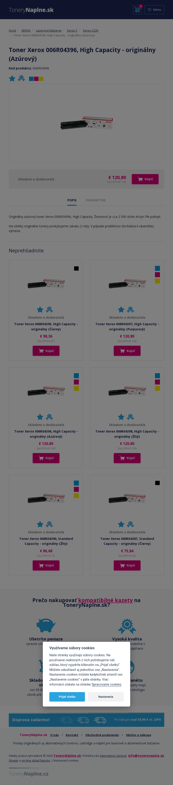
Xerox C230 (90, 30)
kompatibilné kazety (105, 600)
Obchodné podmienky (102, 735)
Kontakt (72, 735)
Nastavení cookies (66, 760)
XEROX (26, 30)
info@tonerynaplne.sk (146, 755)
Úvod (12, 30)
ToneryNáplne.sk (67, 755)
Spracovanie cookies (106, 684)
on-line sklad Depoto (36, 760)
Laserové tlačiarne (48, 30)
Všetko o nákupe (138, 735)
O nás (54, 735)
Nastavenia (105, 696)
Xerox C (72, 30)
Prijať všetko (67, 696)
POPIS (72, 200)
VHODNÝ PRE (96, 200)
